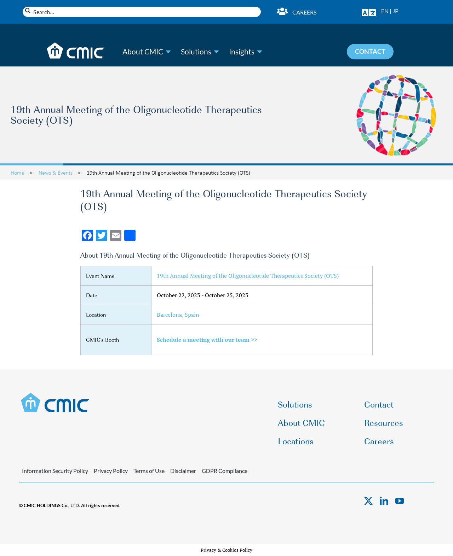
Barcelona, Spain (178, 314)
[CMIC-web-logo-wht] (75, 44)
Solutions (196, 51)
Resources (383, 422)
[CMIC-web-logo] (55, 395)
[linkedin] (384, 501)
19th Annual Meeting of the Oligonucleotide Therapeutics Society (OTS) (248, 276)
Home (17, 172)
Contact (379, 403)
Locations (296, 440)
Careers (304, 12)
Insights (241, 51)
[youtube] (399, 501)
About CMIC (142, 51)
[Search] (28, 10)
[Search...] (142, 12)
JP (395, 10)
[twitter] (368, 501)
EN (385, 10)
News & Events (56, 172)
